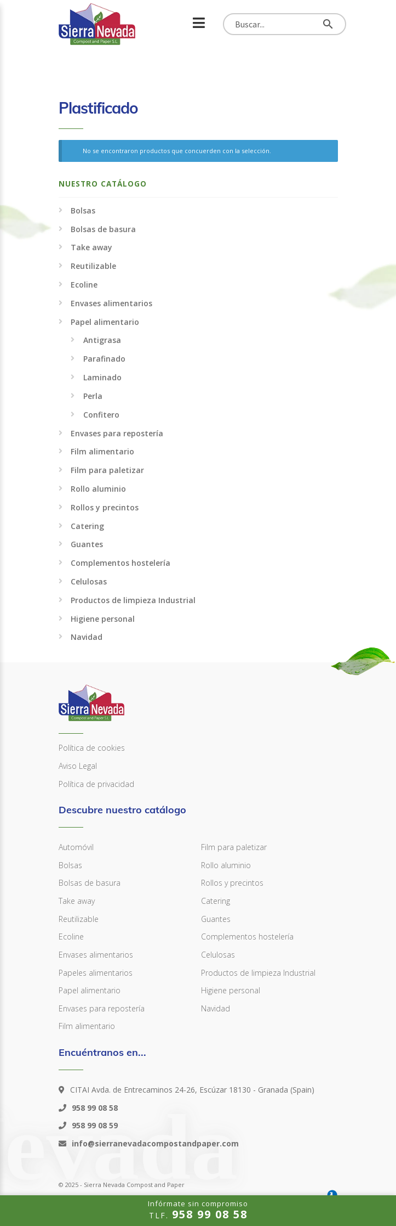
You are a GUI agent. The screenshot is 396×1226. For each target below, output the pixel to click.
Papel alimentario (105, 322)
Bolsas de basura (103, 229)
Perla (92, 396)
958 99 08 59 (94, 1125)
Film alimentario (102, 451)
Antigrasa (102, 340)
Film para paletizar (107, 470)
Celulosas (89, 581)
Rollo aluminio (98, 488)
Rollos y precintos (105, 507)
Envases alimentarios (111, 303)
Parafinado (104, 358)
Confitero (101, 414)
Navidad (86, 637)
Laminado (102, 377)
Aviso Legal (78, 766)
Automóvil (76, 847)
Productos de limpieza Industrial (133, 600)
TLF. (198, 1210)
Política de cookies (92, 748)
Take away (91, 247)
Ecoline (84, 284)
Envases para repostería (117, 433)
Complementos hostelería (120, 563)
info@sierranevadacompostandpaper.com (154, 1143)
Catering (87, 526)
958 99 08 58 (94, 1108)
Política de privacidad (96, 784)
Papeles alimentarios (96, 973)
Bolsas (83, 210)
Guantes (87, 544)
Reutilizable (93, 266)
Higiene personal (103, 619)
